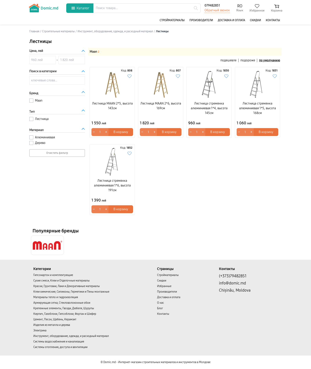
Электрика (39, 330)
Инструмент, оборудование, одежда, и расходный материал (71, 336)
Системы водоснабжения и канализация (58, 341)
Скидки (255, 20)
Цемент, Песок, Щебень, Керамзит (54, 319)
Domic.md (43, 8)
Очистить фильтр (57, 153)
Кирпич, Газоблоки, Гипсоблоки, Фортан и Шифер (64, 314)
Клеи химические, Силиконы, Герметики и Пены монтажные (71, 291)
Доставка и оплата (231, 20)
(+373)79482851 (233, 276)
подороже (247, 60)
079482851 (212, 5)
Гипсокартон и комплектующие (53, 275)
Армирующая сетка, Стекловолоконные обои (61, 302)
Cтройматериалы (172, 20)
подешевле (228, 60)
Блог (160, 308)
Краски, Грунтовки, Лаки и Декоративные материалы (66, 286)
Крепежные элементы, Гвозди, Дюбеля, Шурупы (63, 308)
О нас (160, 302)
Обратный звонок (217, 10)
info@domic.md (232, 283)
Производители (201, 20)
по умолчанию (269, 60)
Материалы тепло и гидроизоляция (55, 297)
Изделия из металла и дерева (51, 325)
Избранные (164, 286)
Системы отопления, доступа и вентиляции (60, 347)
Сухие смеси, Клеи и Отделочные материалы (61, 280)
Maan (94, 51)
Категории (42, 269)
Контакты (273, 20)
